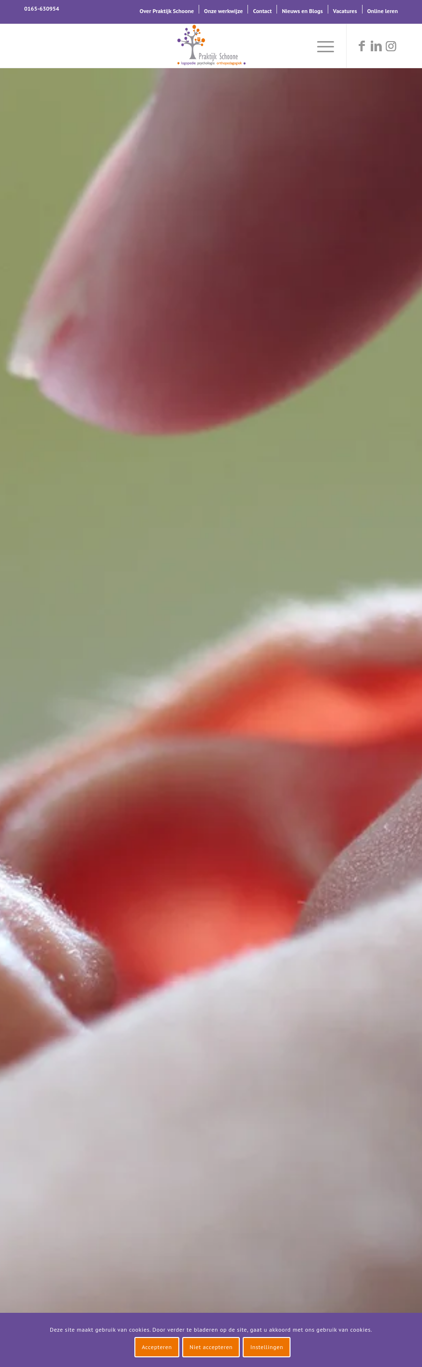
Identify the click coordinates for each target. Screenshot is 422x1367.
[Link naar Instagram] (390, 46)
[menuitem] (167, 9)
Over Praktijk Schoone (167, 11)
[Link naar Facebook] (361, 46)
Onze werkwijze (223, 11)
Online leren (382, 11)
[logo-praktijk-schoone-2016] (211, 46)
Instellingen (266, 1347)
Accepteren (157, 1347)
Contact (262, 11)
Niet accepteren (211, 1347)
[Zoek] (297, 46)
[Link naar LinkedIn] (376, 46)
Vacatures (345, 11)
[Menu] (320, 46)
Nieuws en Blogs (302, 11)
